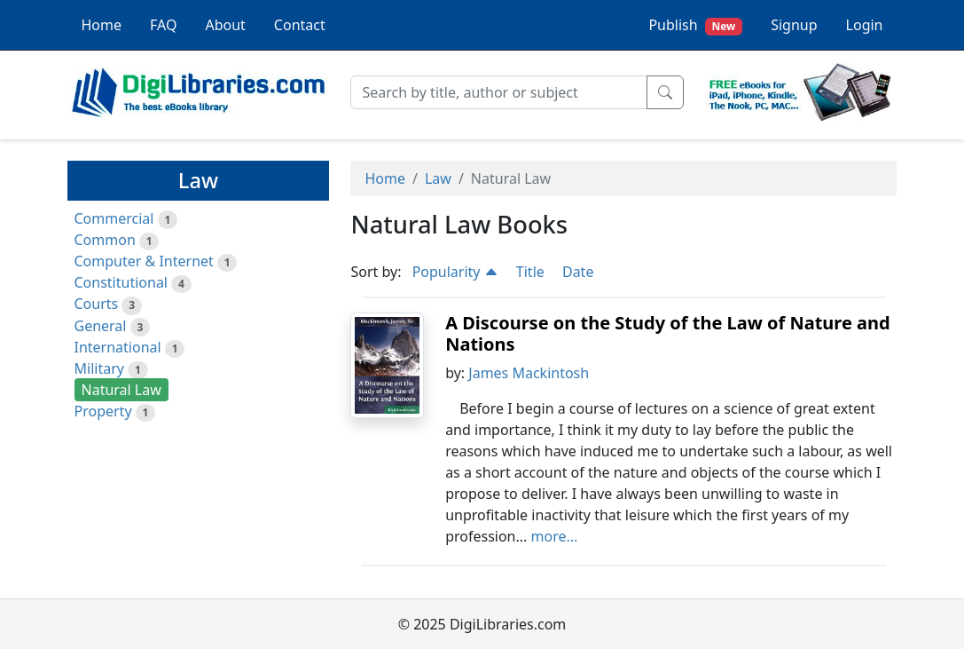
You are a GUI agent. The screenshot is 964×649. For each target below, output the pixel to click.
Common (105, 239)
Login (864, 25)
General (100, 326)
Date (577, 271)
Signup (794, 25)
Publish (695, 25)
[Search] (498, 92)
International (117, 347)
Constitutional (121, 282)
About (225, 25)
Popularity (455, 271)
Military (99, 368)
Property (103, 411)
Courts (96, 303)
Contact (299, 25)
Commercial (114, 218)
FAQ (163, 25)
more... (554, 536)
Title (530, 271)
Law (438, 178)
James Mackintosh (528, 373)
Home (102, 25)
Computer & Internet (144, 261)
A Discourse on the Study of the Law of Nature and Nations (667, 333)
